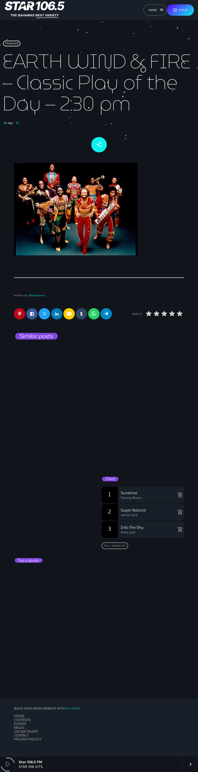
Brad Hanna (37, 295)
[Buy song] (179, 495)
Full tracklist (115, 546)
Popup (180, 10)
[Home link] (34, 10)
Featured (11, 43)
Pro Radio (73, 708)
